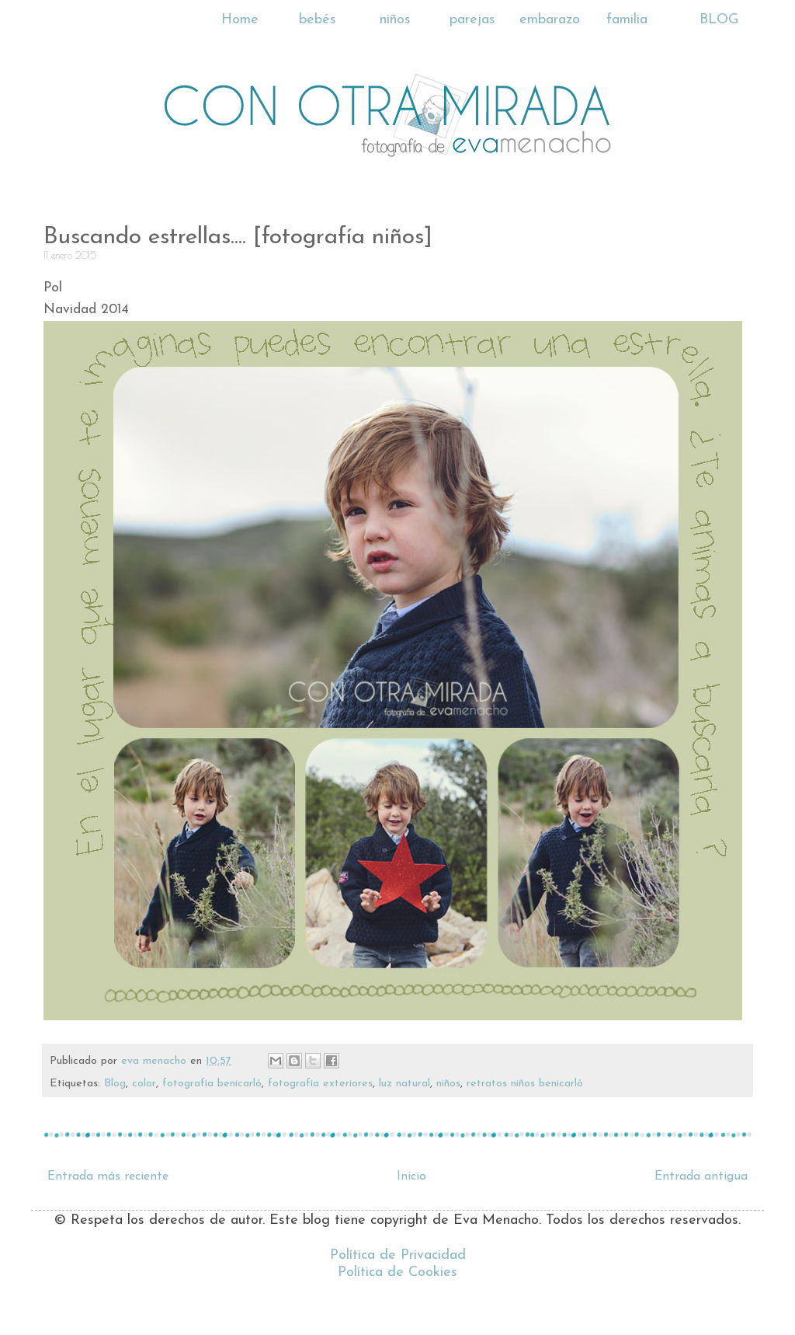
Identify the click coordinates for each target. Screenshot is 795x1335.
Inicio (411, 1176)
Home (240, 19)
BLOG (719, 19)
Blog (115, 1083)
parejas (472, 19)
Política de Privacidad (398, 1255)
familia (626, 19)
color (144, 1083)
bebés (317, 19)
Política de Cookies (397, 1272)
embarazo (549, 19)
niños (395, 19)
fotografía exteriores (320, 1083)
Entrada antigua (701, 1176)
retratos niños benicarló (525, 1083)
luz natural (404, 1083)
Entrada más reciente (107, 1176)
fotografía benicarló (212, 1083)
